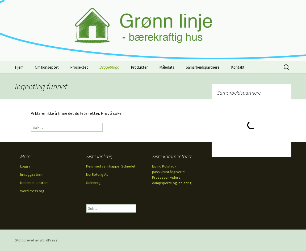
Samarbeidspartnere (203, 67)
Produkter (139, 67)
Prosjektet (79, 67)
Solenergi (94, 182)
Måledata (166, 67)
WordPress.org (32, 190)
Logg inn (26, 166)
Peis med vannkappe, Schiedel (110, 166)
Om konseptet (47, 67)
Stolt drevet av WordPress (36, 240)
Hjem (19, 67)
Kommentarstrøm (34, 182)
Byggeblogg (109, 67)
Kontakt (238, 67)
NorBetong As (97, 174)
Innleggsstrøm (31, 174)
